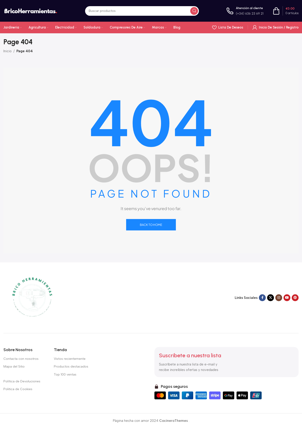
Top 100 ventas (65, 374)
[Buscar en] (142, 11)
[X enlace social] (270, 297)
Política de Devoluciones (21, 381)
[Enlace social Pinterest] (295, 297)
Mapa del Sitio (14, 366)
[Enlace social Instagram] (278, 297)
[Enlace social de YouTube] (287, 297)
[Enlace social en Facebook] (262, 297)
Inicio (7, 51)
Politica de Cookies (17, 389)
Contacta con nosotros (21, 359)
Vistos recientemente (70, 359)
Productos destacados (71, 366)
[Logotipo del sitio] (30, 10)
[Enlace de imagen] (31, 297)
